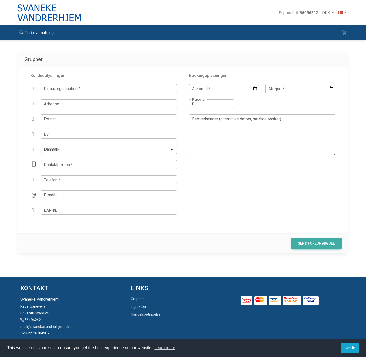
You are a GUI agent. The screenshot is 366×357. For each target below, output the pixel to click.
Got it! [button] (349, 348)
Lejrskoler (138, 307)
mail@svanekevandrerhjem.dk (44, 326)
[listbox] (109, 149)
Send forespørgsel (316, 243)
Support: (298, 12)
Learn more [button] (164, 348)
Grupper (137, 299)
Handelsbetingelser (146, 314)
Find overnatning (36, 32)
